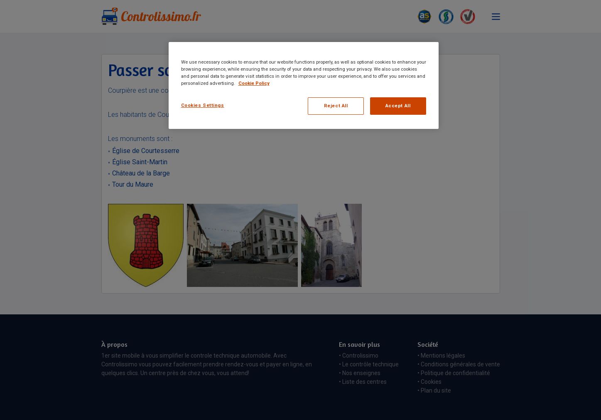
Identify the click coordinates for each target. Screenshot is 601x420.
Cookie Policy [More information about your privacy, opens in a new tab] (254, 83)
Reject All (336, 106)
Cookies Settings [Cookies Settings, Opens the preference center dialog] (202, 105)
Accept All (398, 106)
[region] (304, 85)
